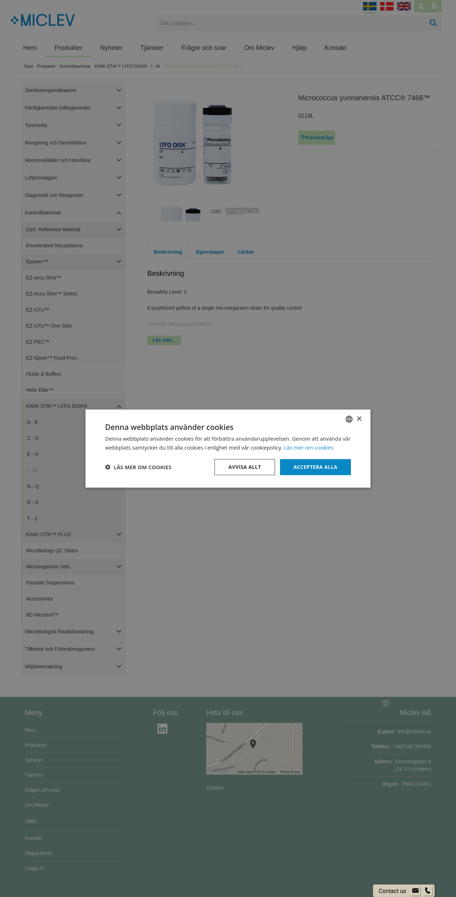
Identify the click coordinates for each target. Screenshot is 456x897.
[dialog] (228, 448)
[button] (138, 467)
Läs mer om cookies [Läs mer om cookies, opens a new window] (308, 447)
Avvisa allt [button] (244, 466)
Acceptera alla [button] (315, 466)
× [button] (359, 418)
